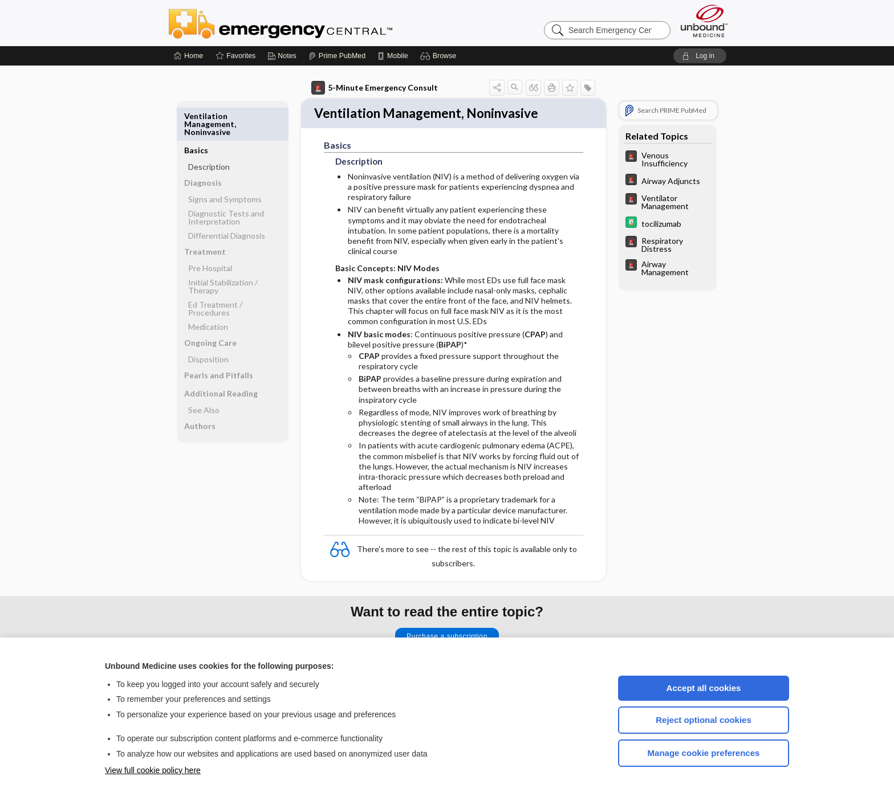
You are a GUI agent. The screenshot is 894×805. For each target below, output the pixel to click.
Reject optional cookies (703, 720)
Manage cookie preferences (704, 753)
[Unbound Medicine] (704, 21)
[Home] (188, 56)
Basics (196, 116)
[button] (440, 56)
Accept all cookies (704, 688)
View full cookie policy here (153, 770)
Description (209, 132)
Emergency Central (310, 23)
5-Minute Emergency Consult (374, 88)
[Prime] (336, 56)
